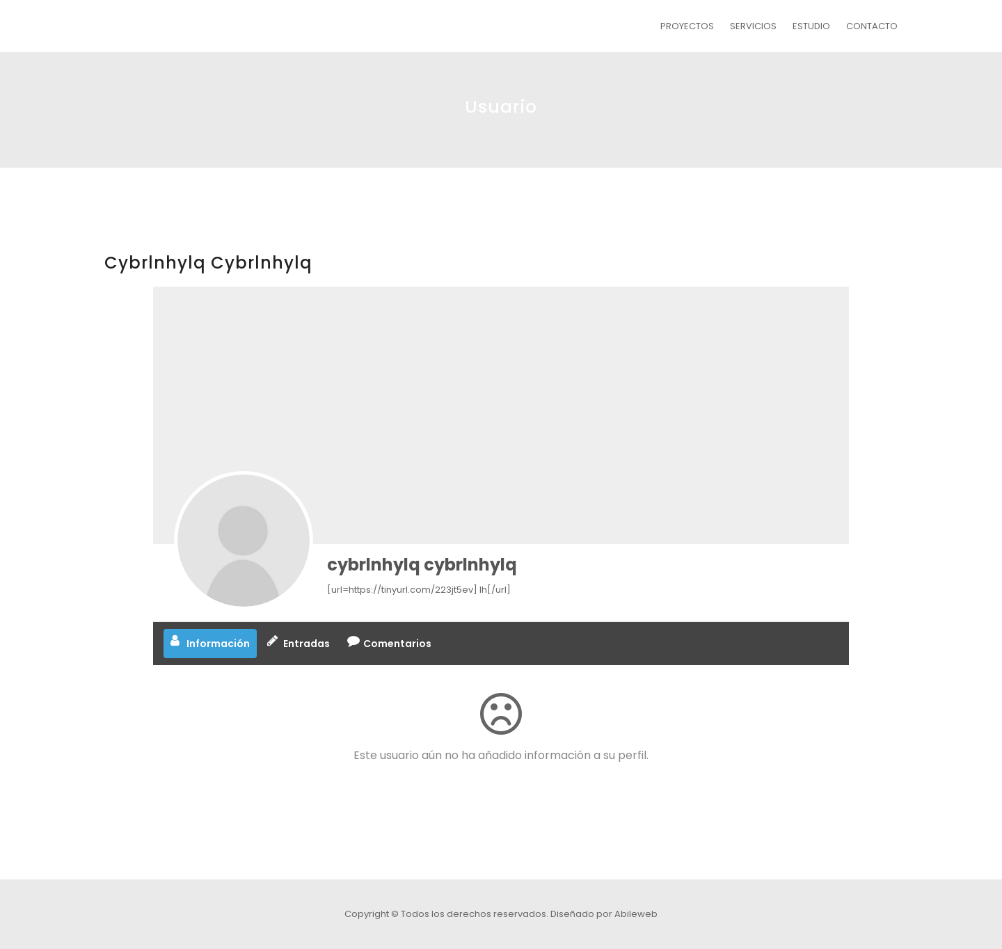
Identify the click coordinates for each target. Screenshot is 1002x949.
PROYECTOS (687, 26)
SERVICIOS (753, 26)
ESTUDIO (811, 26)
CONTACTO (872, 26)
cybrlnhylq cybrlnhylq (422, 564)
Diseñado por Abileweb (604, 913)
